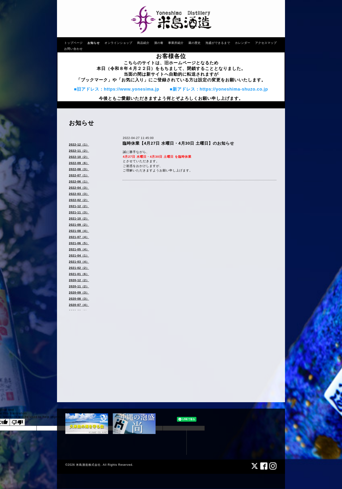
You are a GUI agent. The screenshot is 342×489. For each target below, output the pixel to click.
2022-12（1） (79, 144)
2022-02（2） (79, 200)
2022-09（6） (79, 163)
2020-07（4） (79, 305)
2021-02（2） (79, 268)
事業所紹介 (176, 43)
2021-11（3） (79, 212)
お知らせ (93, 43)
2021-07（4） (79, 237)
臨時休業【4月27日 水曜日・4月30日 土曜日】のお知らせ (178, 143)
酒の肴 (158, 43)
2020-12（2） (79, 280)
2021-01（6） (79, 274)
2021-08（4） (79, 231)
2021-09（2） (79, 224)
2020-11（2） (79, 286)
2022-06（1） (79, 181)
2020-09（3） (79, 292)
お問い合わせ (73, 49)
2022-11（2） (79, 150)
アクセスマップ (266, 43)
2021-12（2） (79, 206)
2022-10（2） (79, 157)
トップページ (73, 43)
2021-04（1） (79, 255)
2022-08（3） (79, 169)
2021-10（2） (79, 218)
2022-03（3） (79, 194)
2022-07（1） (79, 175)
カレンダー (242, 43)
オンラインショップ (118, 43)
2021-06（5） (79, 243)
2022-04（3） (79, 187)
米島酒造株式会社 (88, 464)
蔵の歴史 (194, 43)
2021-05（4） (79, 249)
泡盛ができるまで (217, 43)
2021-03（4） (79, 261)
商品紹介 (143, 43)
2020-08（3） (79, 298)
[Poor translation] (17, 422)
